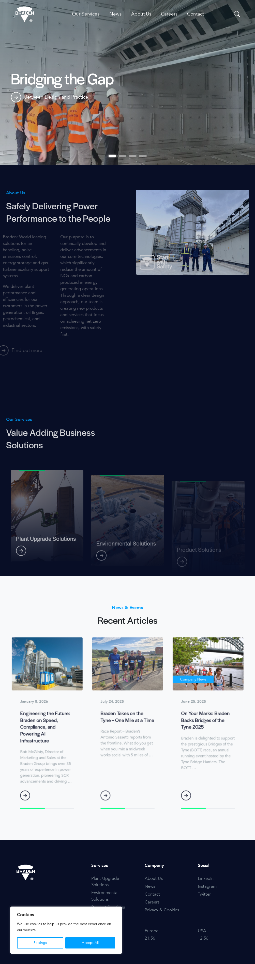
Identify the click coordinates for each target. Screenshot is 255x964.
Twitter (204, 894)
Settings (40, 942)
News (115, 14)
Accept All (90, 942)
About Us (141, 14)
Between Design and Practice (49, 98)
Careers (169, 14)
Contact (195, 14)
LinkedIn (206, 878)
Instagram (207, 886)
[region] (66, 930)
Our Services (85, 14)
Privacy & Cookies (162, 910)
